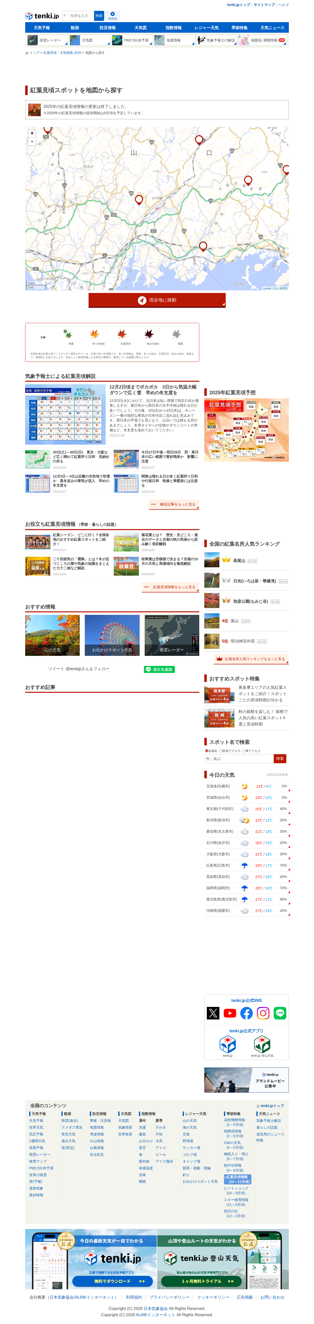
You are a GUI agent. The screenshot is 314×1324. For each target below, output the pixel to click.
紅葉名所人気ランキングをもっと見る (255, 659)
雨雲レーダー (39, 1154)
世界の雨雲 (38, 1175)
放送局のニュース (270, 1134)
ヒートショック (238, 1190)
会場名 (211, 751)
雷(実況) (67, 1148)
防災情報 (108, 28)
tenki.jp (42, 17)
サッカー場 (191, 1148)
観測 (75, 28)
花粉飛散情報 (238, 1122)
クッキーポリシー (213, 1297)
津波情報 (97, 1134)
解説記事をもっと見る (177, 504)
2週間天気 (37, 1141)
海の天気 (190, 1127)
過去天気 (68, 1141)
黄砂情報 (36, 1195)
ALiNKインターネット (94, 1297)
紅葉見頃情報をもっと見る (174, 587)
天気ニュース (272, 28)
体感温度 (146, 1168)
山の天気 (190, 1121)
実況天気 (68, 1134)
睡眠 (142, 1181)
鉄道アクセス (230, 751)
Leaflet (267, 288)
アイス (160, 1148)
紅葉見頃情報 (238, 1179)
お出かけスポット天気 (200, 1181)
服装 (142, 1134)
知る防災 (97, 1154)
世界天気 (36, 1127)
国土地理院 (281, 288)
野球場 (188, 1141)
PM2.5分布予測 (41, 1168)
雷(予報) (35, 1181)
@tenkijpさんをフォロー (88, 669)
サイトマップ (264, 5)
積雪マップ (38, 1161)
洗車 (142, 1175)
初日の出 (238, 1213)
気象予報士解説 (268, 1121)
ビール (160, 1154)
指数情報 (174, 28)
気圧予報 (36, 1134)
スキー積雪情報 (238, 1202)
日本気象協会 (62, 1297)
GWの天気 (238, 1145)
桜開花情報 (238, 1133)
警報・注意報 (100, 1121)
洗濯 (142, 1127)
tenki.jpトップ (238, 5)
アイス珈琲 (164, 1161)
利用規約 (134, 1297)
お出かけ (146, 1141)
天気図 (141, 28)
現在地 (112, 18)
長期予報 (36, 1148)
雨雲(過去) (69, 1121)
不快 (159, 1134)
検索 (99, 16)
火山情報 (97, 1141)
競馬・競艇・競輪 (197, 1168)
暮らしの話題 (267, 1127)
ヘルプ (283, 5)
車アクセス (251, 751)
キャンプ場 (191, 1161)
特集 (259, 1140)
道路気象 (36, 1188)
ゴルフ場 (190, 1154)
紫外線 (144, 1161)
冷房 (159, 1141)
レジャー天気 (206, 28)
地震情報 (97, 1127)
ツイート (56, 669)
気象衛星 (125, 1127)
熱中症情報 (238, 1168)
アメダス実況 (72, 1127)
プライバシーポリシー (169, 1297)
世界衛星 (125, 1134)
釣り (186, 1175)
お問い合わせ (272, 1297)
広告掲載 (245, 1297)
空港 (186, 1134)
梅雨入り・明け (238, 1156)
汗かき (160, 1127)
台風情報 (97, 1148)
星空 (142, 1148)
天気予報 (42, 28)
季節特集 (239, 28)
